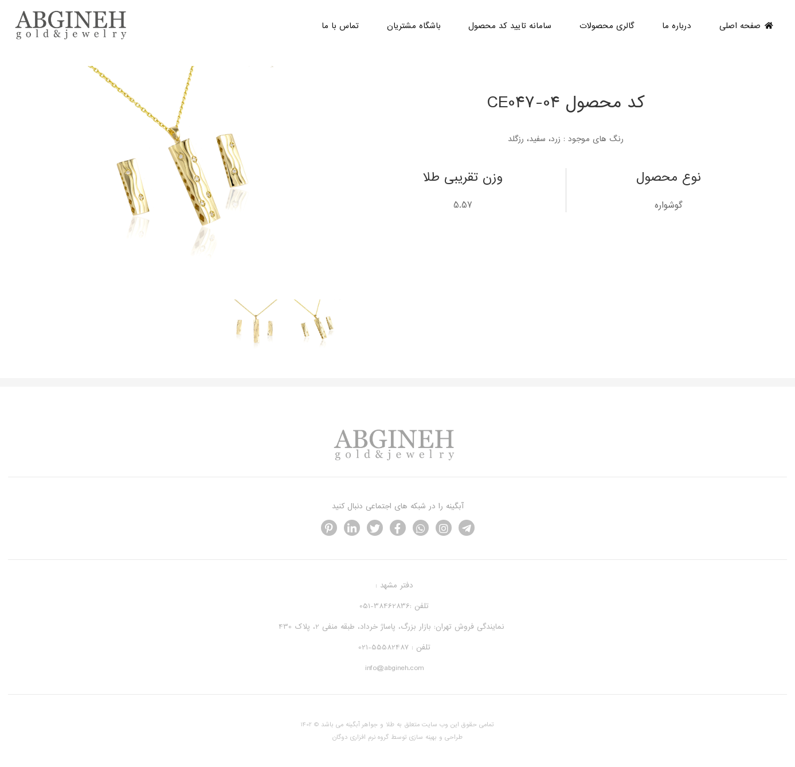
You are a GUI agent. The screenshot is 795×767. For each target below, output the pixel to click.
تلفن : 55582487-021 (394, 647)
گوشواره (669, 205)
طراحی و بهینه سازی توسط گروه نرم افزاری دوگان (397, 737)
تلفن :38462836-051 (394, 606)
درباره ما (676, 26)
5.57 (462, 205)
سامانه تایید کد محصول (509, 26)
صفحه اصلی (746, 26)
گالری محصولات (607, 26)
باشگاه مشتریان (414, 26)
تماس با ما (340, 26)
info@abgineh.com (394, 668)
